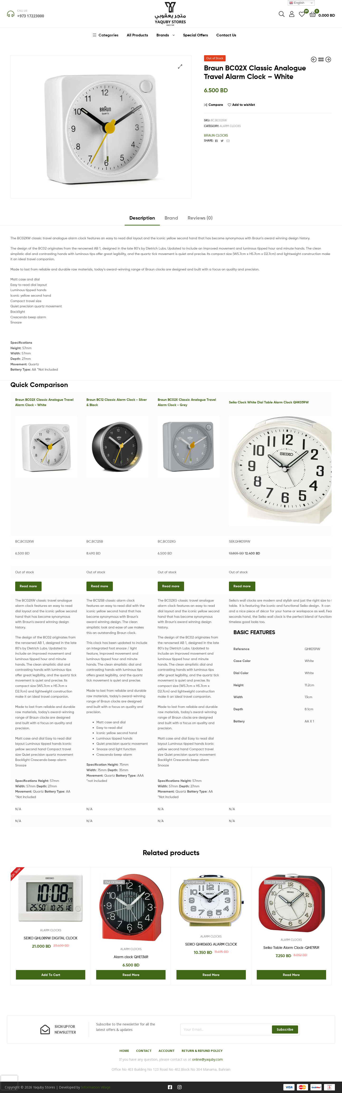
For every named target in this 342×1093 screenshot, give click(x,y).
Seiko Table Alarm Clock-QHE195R (291, 948)
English (296, 3)
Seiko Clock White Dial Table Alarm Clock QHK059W (269, 402)
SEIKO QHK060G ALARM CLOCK (211, 944)
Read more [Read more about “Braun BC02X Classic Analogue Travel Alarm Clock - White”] (28, 586)
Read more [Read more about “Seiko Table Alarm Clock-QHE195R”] (291, 975)
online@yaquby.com (207, 1059)
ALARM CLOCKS (230, 126)
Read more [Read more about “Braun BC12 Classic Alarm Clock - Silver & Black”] (99, 586)
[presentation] (9, 1082)
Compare (216, 105)
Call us (22, 10)
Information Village (95, 1087)
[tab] (142, 219)
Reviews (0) (200, 218)
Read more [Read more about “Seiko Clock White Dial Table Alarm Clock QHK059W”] (242, 586)
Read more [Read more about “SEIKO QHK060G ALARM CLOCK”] (211, 975)
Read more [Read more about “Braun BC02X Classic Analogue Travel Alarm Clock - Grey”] (170, 586)
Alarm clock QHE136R (131, 957)
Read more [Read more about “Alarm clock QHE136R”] (131, 975)
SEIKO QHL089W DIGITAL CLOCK (50, 938)
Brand (171, 218)
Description (142, 218)
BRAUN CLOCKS (216, 135)
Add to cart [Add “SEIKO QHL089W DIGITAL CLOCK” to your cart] (50, 975)
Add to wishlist (243, 105)
